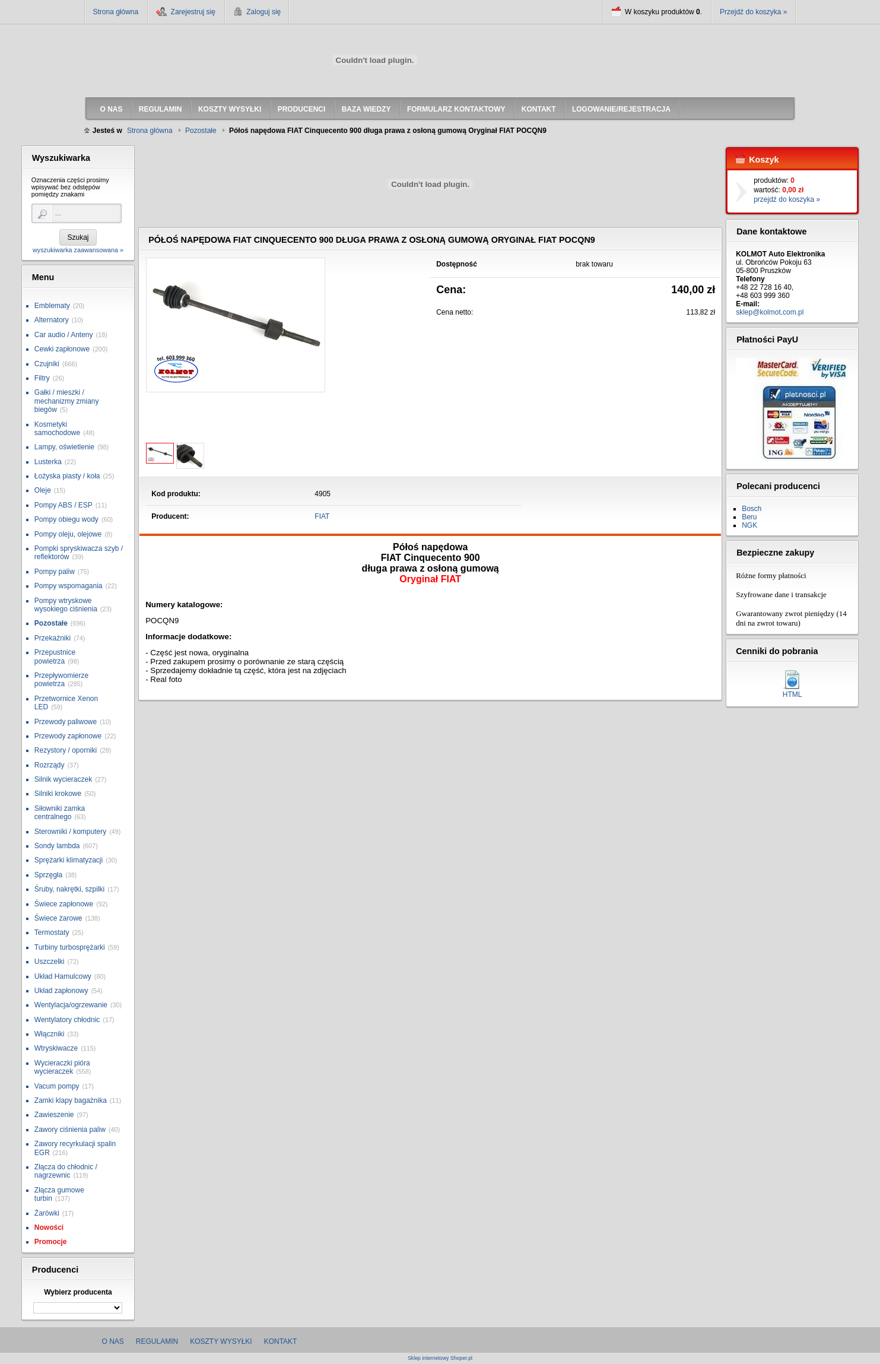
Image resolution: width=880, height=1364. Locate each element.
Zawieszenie (54, 1115)
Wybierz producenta (78, 1292)
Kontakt (280, 1341)
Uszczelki (49, 961)
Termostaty (51, 932)
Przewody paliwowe (65, 722)
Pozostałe (51, 623)
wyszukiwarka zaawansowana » (78, 249)
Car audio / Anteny (63, 335)
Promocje (50, 1242)
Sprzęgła (48, 875)
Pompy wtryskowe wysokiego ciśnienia (65, 605)
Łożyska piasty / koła (67, 476)
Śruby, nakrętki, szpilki (69, 889)
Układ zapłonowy (61, 990)
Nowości (48, 1227)
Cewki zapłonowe (62, 349)
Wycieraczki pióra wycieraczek (62, 1067)
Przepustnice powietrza (54, 656)
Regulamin (157, 1341)
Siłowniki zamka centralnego (59, 812)
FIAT (321, 516)
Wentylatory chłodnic (67, 1020)
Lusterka (48, 462)
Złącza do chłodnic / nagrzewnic (65, 1171)
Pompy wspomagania (68, 586)
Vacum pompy (57, 1086)
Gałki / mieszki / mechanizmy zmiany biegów (66, 401)
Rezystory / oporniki (65, 750)
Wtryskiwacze (56, 1048)
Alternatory (51, 320)
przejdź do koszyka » (787, 199)
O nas (113, 1341)
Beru (749, 517)
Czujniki (46, 364)
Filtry (42, 378)
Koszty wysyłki (221, 1341)
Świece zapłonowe (63, 904)
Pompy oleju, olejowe (67, 534)
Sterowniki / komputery (70, 831)
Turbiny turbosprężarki (69, 947)
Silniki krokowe (57, 793)
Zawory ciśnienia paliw (70, 1129)
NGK (749, 525)
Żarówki (46, 1213)
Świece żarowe (58, 918)
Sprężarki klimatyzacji (68, 860)
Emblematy (52, 306)
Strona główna (116, 12)
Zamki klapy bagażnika (70, 1100)
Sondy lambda (57, 846)
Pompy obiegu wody (66, 519)
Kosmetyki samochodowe (57, 428)
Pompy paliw (54, 571)
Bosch (751, 509)
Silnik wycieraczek (63, 779)
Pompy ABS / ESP (63, 505)
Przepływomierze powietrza (61, 679)
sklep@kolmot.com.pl (769, 312)
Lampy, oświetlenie (64, 447)
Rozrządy (49, 765)
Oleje (42, 490)
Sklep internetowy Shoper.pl (440, 1358)
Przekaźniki (52, 638)
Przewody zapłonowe (67, 736)
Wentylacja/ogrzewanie (70, 1005)
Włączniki (49, 1034)
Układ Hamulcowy (62, 976)
